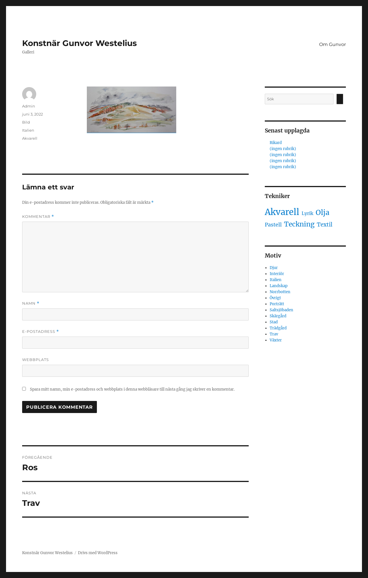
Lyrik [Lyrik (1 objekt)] (307, 213)
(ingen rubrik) (283, 148)
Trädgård (278, 328)
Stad (274, 322)
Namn (30, 303)
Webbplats (35, 359)
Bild (26, 122)
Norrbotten (280, 291)
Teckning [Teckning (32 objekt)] (299, 224)
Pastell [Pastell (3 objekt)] (273, 225)
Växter (276, 340)
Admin (28, 106)
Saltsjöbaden (281, 310)
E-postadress (40, 331)
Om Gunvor (332, 44)
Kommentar (38, 216)
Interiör (277, 273)
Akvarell (29, 138)
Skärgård (278, 316)
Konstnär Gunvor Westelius (79, 43)
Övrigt (275, 297)
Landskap (279, 285)
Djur (274, 267)
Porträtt (277, 304)
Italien (28, 130)
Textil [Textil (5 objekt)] (324, 224)
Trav (274, 334)
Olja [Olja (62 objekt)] (322, 212)
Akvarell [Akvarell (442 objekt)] (282, 212)
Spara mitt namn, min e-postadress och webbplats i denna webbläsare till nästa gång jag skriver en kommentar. (132, 389)
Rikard (276, 142)
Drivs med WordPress (98, 552)
